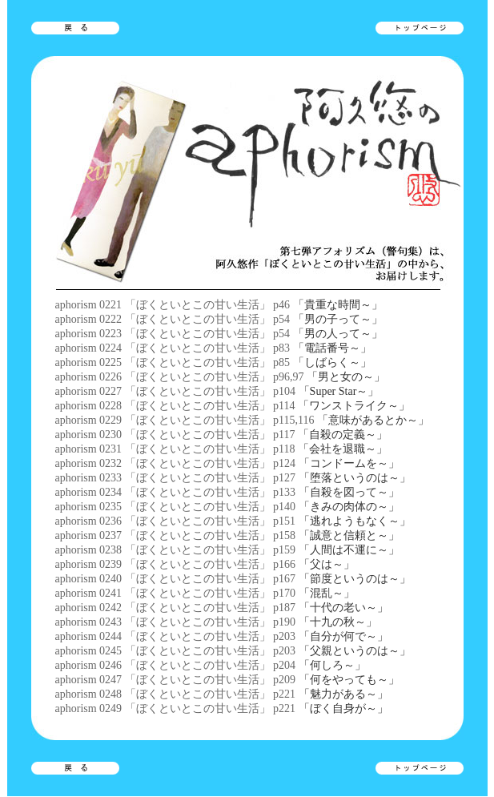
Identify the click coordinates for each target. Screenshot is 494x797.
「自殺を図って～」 (349, 492)
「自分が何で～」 (343, 636)
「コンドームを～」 (349, 463)
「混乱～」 (327, 593)
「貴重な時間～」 (338, 305)
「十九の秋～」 (338, 622)
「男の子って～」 (338, 319)
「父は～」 (327, 564)
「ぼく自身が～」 (343, 708)
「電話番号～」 (332, 348)
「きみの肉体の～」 (349, 507)
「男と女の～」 (346, 377)
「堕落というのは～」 (355, 478)
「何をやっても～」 (349, 680)
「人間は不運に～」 (349, 550)
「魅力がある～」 (343, 694)
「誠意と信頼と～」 (349, 535)
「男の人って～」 (338, 334)
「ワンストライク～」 (354, 406)
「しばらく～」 (332, 362)
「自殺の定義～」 (343, 435)
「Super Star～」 (339, 391)
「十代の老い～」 (343, 608)
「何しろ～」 (332, 665)
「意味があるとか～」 (373, 420)
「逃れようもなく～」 (355, 521)
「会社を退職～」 (343, 449)
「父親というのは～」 (355, 651)
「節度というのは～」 (355, 579)
